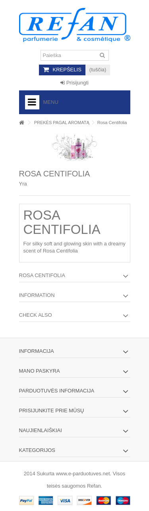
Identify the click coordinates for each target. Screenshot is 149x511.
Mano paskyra (39, 371)
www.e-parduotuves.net (83, 474)
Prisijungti (74, 83)
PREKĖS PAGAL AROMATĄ (61, 122)
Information (37, 295)
